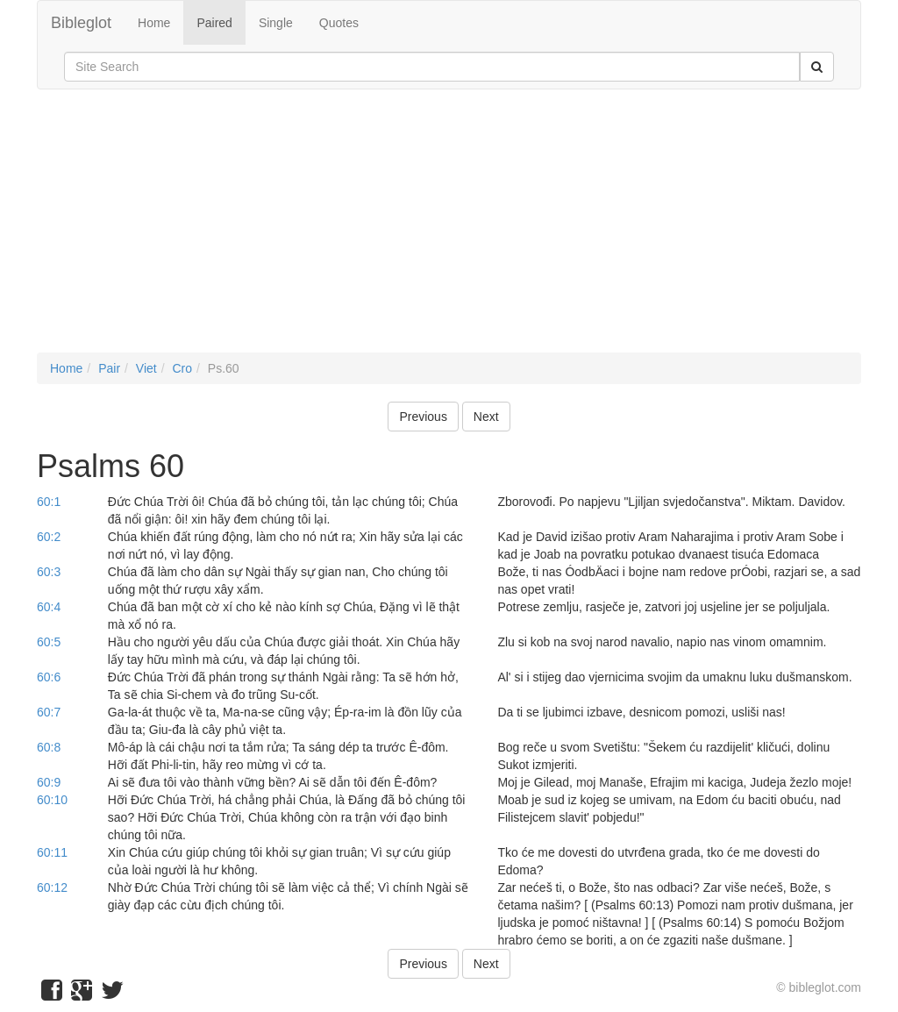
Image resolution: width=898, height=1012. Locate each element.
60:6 (49, 677)
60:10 (52, 800)
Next (486, 417)
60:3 (49, 572)
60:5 (49, 642)
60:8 (49, 747)
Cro (182, 368)
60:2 (49, 537)
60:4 (49, 607)
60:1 (49, 502)
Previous (422, 417)
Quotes (339, 23)
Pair (109, 368)
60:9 (49, 782)
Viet (146, 368)
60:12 (52, 887)
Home (154, 23)
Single (276, 23)
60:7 (49, 712)
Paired (214, 23)
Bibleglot (81, 23)
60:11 (52, 852)
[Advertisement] (449, 230)
